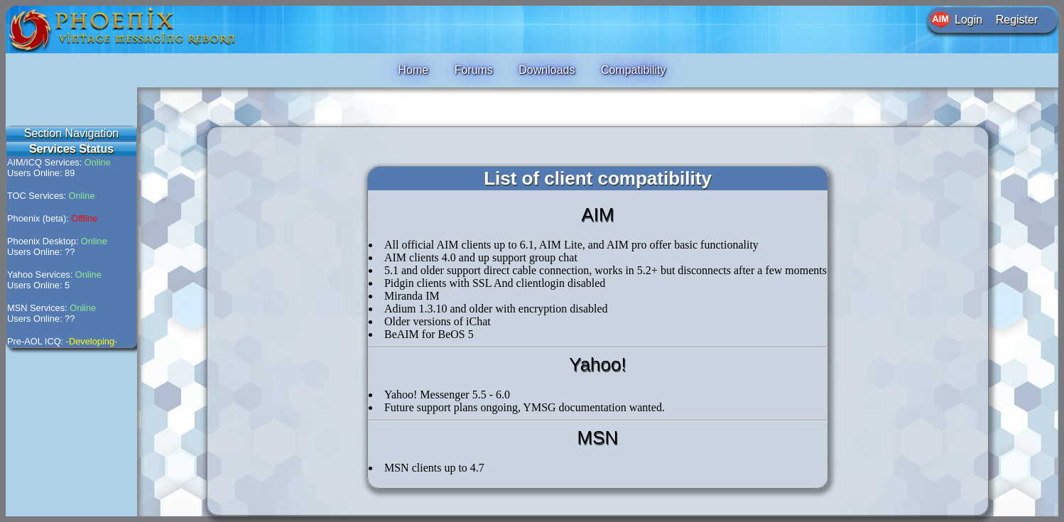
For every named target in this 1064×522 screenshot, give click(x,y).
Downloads (547, 70)
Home (413, 70)
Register (1017, 19)
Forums (474, 70)
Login (968, 19)
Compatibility (633, 70)
